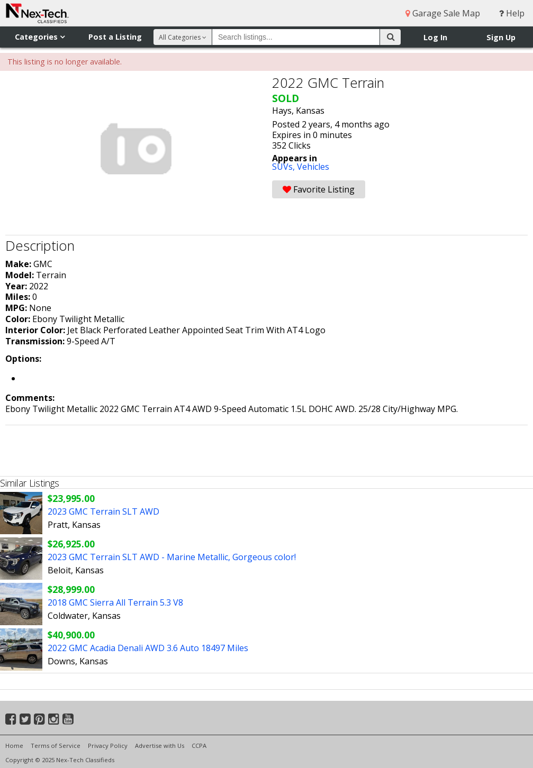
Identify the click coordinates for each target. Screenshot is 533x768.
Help (512, 13)
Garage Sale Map (442, 13)
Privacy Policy (108, 745)
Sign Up (501, 37)
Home (14, 745)
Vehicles (313, 166)
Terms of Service (55, 745)
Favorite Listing (319, 189)
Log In (435, 37)
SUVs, (284, 166)
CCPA (199, 745)
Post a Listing (115, 37)
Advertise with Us (159, 745)
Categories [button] (40, 37)
